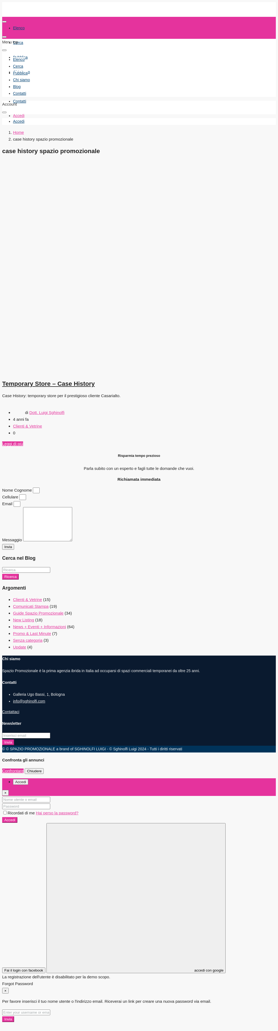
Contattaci (10, 718)
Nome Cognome (17, 490)
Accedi (9, 826)
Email (8, 503)
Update (19, 653)
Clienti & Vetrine (27, 426)
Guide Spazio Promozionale (38, 619)
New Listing (23, 626)
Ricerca (10, 583)
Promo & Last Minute (32, 640)
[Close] (5, 799)
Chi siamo (21, 80)
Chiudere (34, 778)
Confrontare (13, 777)
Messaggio (12, 546)
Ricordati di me (19, 819)
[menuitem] (18, 121)
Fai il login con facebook (23, 977)
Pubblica (20, 73)
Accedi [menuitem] (18, 115)
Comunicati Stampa (31, 613)
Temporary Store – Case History (48, 383)
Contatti (19, 101)
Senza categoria (27, 646)
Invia (8, 749)
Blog (17, 86)
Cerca (18, 42)
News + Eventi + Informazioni (39, 633)
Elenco (19, 59)
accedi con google (136, 904)
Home (18, 132)
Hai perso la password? (57, 819)
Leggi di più (12, 443)
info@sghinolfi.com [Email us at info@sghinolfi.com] (29, 708)
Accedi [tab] (20, 788)
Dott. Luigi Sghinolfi (46, 412)
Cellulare (10, 497)
